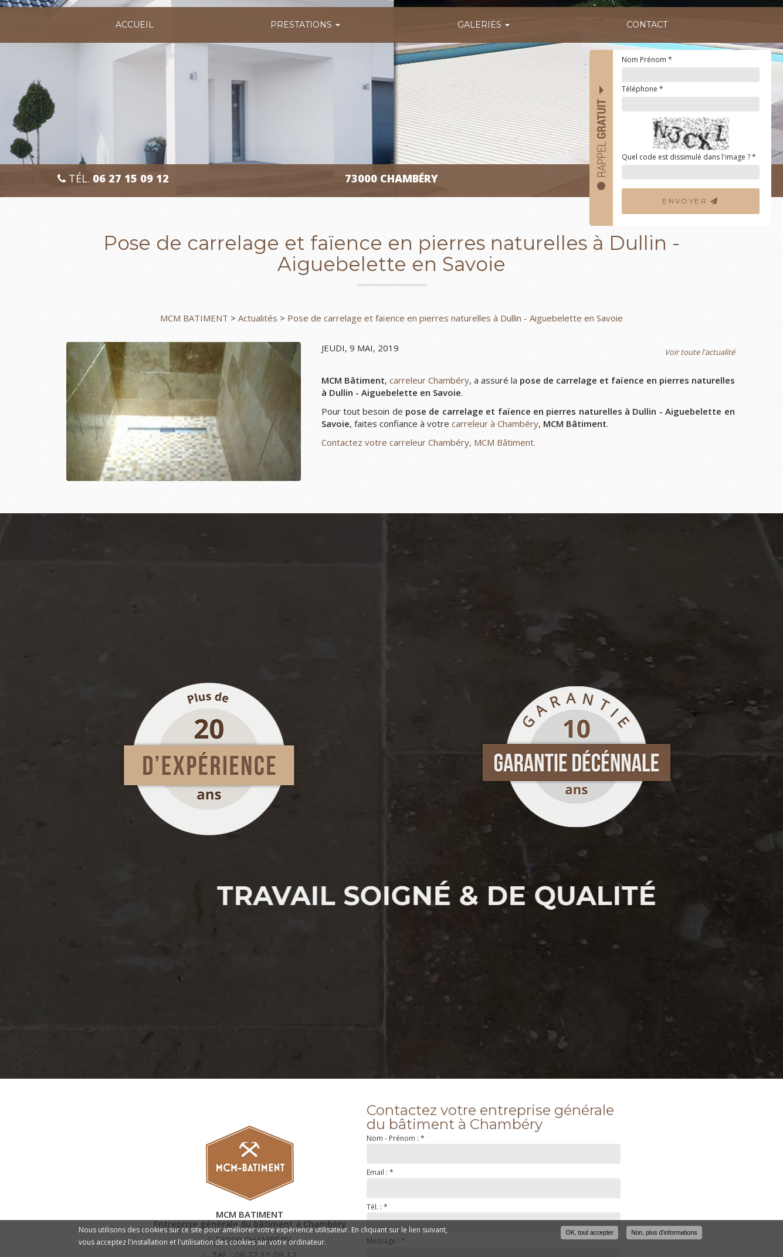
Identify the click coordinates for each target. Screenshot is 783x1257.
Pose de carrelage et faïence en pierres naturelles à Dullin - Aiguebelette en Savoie (455, 318)
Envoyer (690, 200)
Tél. (113, 178)
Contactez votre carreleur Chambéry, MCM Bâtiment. (428, 442)
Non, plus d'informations (664, 1232)
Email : (380, 1172)
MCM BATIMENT (194, 318)
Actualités (257, 318)
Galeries (483, 24)
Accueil (135, 24)
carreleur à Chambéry (495, 423)
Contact (646, 24)
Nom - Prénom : (396, 1138)
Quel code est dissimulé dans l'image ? (689, 157)
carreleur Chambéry (429, 380)
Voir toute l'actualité (700, 352)
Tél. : (377, 1207)
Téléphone (642, 89)
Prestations (305, 24)
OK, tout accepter (589, 1232)
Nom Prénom (647, 60)
